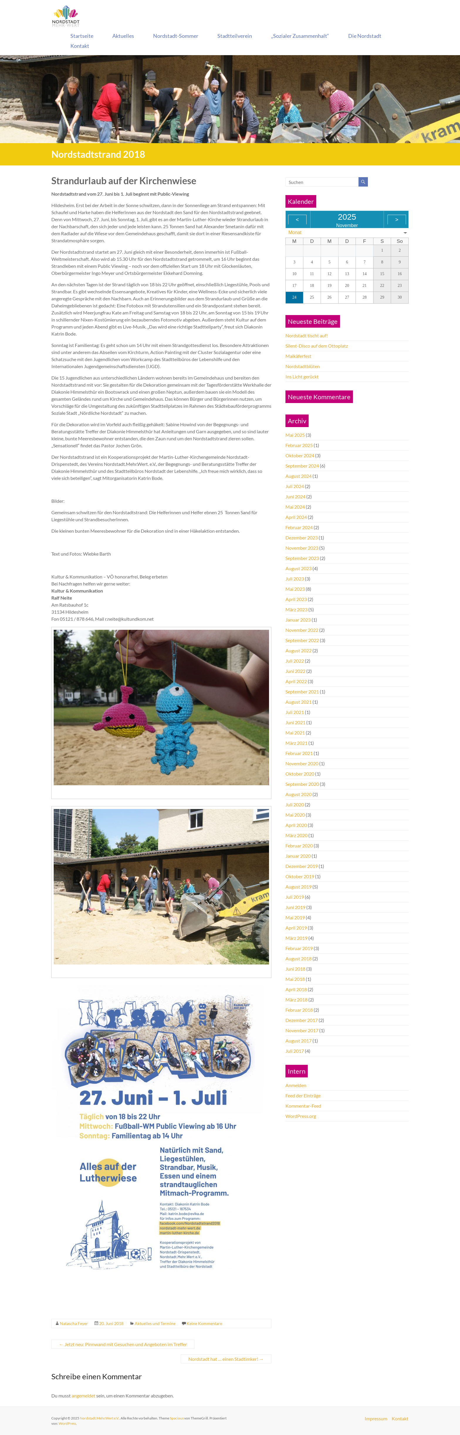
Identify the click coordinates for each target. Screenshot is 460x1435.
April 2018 (296, 989)
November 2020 (301, 763)
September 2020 (302, 784)
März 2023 (296, 609)
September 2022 (302, 640)
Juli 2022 (294, 661)
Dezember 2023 (301, 537)
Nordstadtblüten (302, 366)
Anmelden (295, 1085)
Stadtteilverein (234, 36)
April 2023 (296, 599)
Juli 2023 (294, 578)
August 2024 (298, 476)
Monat (294, 232)
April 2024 (296, 517)
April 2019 (296, 927)
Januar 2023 (298, 619)
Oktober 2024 (299, 455)
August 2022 (298, 650)
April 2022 (296, 681)
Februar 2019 (299, 948)
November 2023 (301, 548)
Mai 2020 (295, 815)
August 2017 (298, 1040)
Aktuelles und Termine (155, 1323)
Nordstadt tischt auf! (306, 335)
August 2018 (298, 958)
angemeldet (83, 1395)
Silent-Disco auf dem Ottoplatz (316, 345)
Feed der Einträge (303, 1095)
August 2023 (298, 568)
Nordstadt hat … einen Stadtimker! (226, 1359)
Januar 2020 (298, 856)
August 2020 (298, 794)
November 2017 (301, 1030)
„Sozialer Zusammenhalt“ (300, 36)
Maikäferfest (298, 356)
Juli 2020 (294, 804)
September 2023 (302, 558)
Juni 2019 (295, 907)
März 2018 (296, 999)
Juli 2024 (294, 486)
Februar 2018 (299, 1010)
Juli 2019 (294, 897)
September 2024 (302, 465)
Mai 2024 (295, 507)
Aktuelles (123, 36)
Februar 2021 (299, 753)
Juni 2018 (295, 969)
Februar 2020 (299, 845)
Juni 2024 (295, 496)
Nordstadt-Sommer (175, 36)
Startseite (81, 36)
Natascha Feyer (74, 1323)
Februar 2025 (299, 445)
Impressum (376, 1418)
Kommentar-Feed (303, 1106)
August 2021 (298, 702)
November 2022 (301, 630)
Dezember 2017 (301, 1020)
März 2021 (296, 743)
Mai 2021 (295, 732)
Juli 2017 (294, 1051)
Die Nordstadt (364, 36)
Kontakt (79, 46)
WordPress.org (300, 1116)
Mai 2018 (295, 979)
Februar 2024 (299, 527)
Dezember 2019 (301, 866)
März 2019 (296, 938)
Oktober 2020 (299, 773)
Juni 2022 (295, 671)
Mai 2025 (295, 435)
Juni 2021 (295, 722)
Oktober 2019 (299, 876)
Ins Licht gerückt (302, 376)
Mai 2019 (295, 917)
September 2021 (302, 691)
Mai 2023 (295, 589)
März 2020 (296, 835)
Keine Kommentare (204, 1323)
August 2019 (298, 886)
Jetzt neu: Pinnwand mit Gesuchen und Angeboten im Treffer (123, 1344)
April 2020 (296, 825)
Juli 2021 (294, 712)
